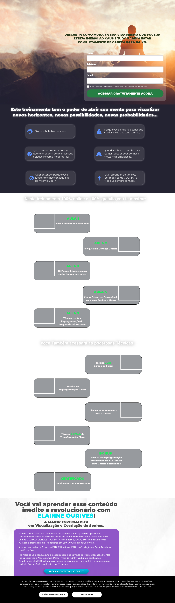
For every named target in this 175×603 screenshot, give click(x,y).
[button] (66, 571)
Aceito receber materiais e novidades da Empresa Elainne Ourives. (118, 86)
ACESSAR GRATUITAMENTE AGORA (125, 93)
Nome (90, 53)
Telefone (91, 64)
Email (90, 75)
